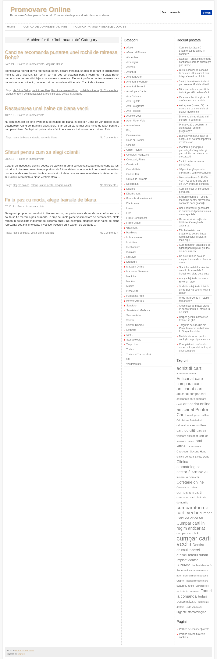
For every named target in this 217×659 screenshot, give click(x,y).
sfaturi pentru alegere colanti (55, 185)
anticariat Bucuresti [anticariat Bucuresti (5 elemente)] (186, 373)
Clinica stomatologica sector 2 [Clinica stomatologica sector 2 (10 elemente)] (188, 466)
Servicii (130, 320)
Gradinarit (132, 227)
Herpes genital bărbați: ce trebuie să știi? (193, 319)
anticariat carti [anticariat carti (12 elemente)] (190, 388)
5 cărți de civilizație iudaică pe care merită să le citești (194, 83)
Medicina (131, 276)
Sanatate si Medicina (138, 310)
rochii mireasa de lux (57, 93)
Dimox (21, 654)
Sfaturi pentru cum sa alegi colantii (42, 152)
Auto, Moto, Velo (135, 120)
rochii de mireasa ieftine (30, 93)
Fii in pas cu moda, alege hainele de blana (50, 200)
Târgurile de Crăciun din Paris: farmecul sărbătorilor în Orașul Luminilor (194, 328)
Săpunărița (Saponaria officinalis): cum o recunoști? (195, 171)
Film (128, 213)
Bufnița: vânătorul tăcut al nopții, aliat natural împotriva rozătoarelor (195, 139)
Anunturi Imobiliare (136, 81)
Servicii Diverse (135, 325)
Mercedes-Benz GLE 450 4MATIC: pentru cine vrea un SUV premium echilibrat (194, 180)
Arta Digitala (133, 101)
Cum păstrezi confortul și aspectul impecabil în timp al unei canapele (195, 347)
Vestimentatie (134, 364)
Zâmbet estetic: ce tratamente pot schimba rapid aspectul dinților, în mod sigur (192, 235)
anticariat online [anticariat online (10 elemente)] (196, 404)
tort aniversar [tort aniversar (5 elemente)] (192, 591)
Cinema (130, 144)
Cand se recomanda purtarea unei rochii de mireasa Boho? (61, 55)
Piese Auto (132, 291)
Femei (129, 208)
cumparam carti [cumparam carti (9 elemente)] (189, 492)
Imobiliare (131, 242)
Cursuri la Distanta (136, 179)
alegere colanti (21, 185)
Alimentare (132, 57)
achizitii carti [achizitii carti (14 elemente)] (190, 368)
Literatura (131, 261)
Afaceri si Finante (136, 52)
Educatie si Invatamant (139, 198)
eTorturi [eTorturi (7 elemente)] (181, 555)
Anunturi (131, 71)
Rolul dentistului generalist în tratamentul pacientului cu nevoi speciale (195, 211)
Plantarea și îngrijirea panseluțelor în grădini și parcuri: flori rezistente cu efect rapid (193, 152)
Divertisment (133, 193)
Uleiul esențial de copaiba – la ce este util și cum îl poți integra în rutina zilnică (194, 73)
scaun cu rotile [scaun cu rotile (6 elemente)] (185, 585)
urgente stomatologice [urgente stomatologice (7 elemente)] (191, 612)
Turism (130, 349)
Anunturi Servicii (135, 86)
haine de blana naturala (26, 137)
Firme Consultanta (136, 217)
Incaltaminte (133, 247)
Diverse (130, 188)
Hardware (131, 232)
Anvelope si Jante (136, 91)
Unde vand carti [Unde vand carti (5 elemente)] (194, 607)
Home (11, 26)
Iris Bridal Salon (22, 90)
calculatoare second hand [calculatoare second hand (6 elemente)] (192, 425)
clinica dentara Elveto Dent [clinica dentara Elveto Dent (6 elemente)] (193, 456)
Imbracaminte (36, 64)
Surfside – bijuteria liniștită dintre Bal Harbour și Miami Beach (194, 289)
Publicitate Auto (135, 295)
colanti (34, 185)
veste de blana (49, 137)
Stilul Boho (76, 93)
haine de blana (21, 232)
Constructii (132, 164)
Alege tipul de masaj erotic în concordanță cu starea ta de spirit (194, 309)
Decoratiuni (132, 183)
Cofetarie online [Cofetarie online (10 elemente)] (190, 482)
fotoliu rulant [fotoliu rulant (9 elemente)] (198, 555)
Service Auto (133, 315)
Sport (129, 334)
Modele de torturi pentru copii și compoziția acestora (194, 338)
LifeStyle (131, 256)
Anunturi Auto (134, 76)
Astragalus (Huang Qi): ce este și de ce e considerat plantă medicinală (193, 108)
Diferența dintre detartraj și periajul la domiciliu (194, 118)
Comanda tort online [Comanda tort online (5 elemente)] (187, 487)
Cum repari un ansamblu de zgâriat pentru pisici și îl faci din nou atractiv (194, 248)
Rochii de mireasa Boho (64, 90)
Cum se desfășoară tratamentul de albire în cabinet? (192, 50)
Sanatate (131, 305)
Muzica (130, 286)
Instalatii (131, 252)
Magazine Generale (137, 271)
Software (131, 329)
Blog (128, 130)
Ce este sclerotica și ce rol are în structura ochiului (194, 99)
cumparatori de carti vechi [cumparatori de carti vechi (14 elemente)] (192, 510)
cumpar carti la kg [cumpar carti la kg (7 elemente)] (188, 533)
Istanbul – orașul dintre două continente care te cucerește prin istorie (195, 62)
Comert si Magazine (137, 154)
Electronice (132, 203)
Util (128, 359)
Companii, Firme (135, 159)
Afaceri (130, 47)
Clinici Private (134, 149)
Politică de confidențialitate (44, 26)
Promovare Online (40, 9)
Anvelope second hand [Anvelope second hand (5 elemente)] (198, 415)
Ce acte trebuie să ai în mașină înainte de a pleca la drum (195, 259)
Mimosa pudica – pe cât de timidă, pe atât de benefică (194, 91)
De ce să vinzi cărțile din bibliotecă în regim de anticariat (192, 222)
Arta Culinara (133, 96)
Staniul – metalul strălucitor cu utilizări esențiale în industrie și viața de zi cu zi (194, 270)
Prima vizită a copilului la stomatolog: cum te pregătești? (193, 127)
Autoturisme (133, 125)
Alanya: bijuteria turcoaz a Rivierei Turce (193, 280)
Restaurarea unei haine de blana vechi (46, 108)
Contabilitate (133, 169)
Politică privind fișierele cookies (100, 26)
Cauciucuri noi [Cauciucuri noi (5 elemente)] (194, 446)
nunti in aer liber (41, 90)
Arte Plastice (133, 110)
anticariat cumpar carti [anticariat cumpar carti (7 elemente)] (191, 394)
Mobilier (130, 281)
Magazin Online (54, 64)
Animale (130, 67)
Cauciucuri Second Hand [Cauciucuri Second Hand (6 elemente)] (191, 451)
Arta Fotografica (135, 106)
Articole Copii (133, 115)
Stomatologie (133, 339)
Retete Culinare (135, 300)
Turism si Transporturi (138, 354)
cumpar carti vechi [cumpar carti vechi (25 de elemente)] (194, 541)
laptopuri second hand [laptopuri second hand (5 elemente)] (197, 580)
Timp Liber (132, 344)
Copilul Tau (132, 174)
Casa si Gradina (135, 140)
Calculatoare (133, 135)
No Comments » (109, 90)
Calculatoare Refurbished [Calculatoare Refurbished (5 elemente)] (189, 420)
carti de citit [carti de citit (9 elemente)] (186, 430)
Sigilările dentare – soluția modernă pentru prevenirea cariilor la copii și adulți (194, 200)
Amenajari (132, 62)
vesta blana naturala (42, 232)
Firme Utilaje (133, 222)
